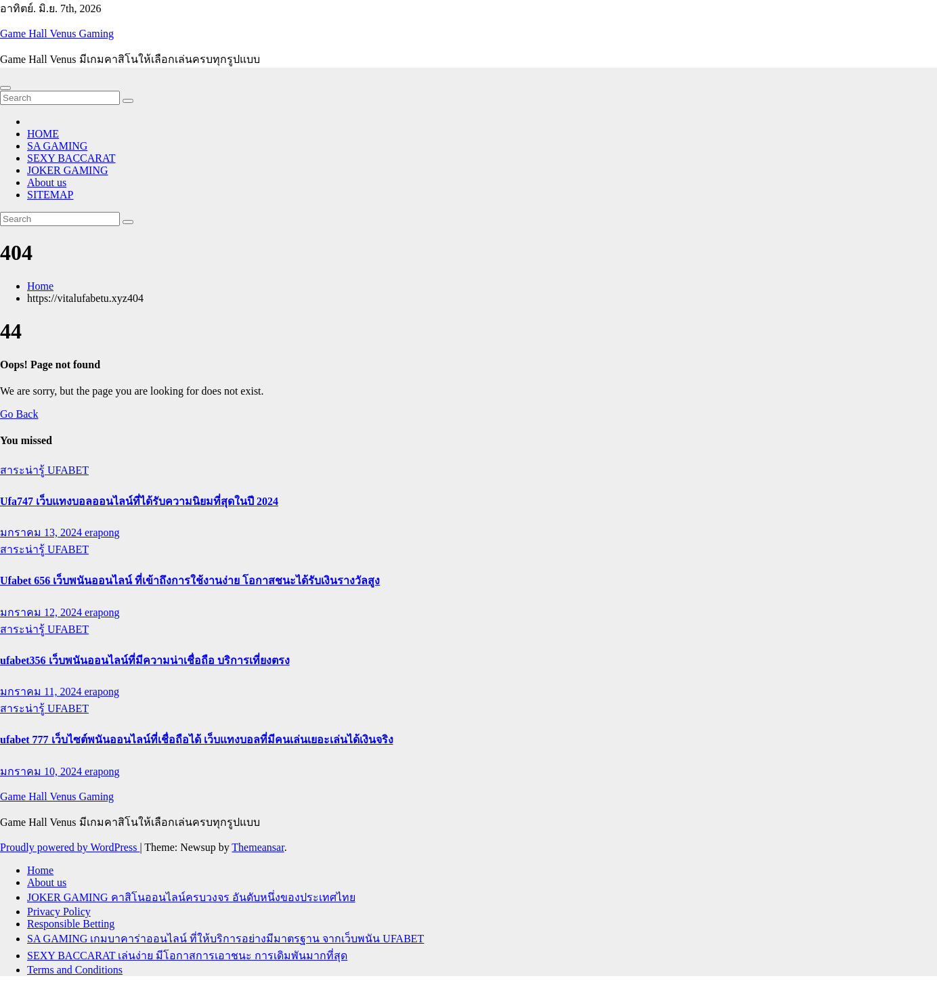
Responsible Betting (70, 923)
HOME (43, 133)
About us (46, 182)
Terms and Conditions (75, 969)
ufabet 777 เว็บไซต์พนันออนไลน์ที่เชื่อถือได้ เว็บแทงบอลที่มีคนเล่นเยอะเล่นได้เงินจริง (196, 739)
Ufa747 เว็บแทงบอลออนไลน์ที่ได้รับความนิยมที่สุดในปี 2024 (139, 501)
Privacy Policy (59, 911)
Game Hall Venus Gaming (57, 33)
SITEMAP (50, 194)
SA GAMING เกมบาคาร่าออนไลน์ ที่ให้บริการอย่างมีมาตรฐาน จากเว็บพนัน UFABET (225, 938)
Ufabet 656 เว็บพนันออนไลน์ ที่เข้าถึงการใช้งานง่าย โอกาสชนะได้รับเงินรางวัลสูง (190, 580)
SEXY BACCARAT (71, 158)
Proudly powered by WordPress (69, 847)
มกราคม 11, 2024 (42, 691)
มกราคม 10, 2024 (42, 771)
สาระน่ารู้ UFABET (44, 470)
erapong (102, 532)
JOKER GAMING (67, 170)
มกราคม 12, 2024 (42, 612)
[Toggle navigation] (5, 88)
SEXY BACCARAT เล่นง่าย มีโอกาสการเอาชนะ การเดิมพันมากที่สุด (187, 955)
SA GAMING (57, 146)
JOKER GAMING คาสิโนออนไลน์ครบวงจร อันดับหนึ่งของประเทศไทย (191, 897)
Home (40, 286)
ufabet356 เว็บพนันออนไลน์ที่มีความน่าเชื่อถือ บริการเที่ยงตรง (145, 660)
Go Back (19, 414)
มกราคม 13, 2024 (42, 532)
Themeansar (258, 847)
